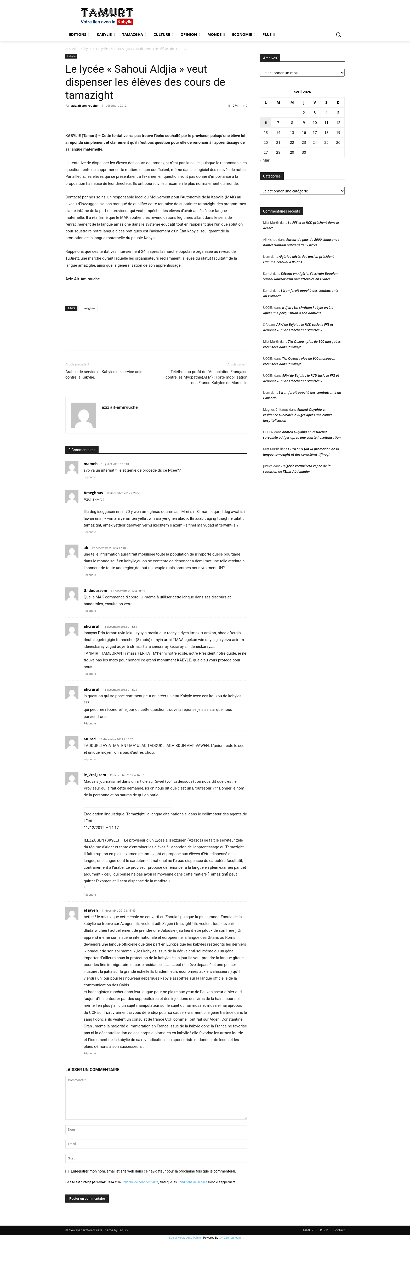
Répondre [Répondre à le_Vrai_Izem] (90, 929)
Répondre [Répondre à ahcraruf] (90, 708)
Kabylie (86, 49)
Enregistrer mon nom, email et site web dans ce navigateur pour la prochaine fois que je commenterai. (153, 1206)
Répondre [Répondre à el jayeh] (90, 1088)
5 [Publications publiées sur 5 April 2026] (338, 112)
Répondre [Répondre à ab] (90, 609)
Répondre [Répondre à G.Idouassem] (90, 645)
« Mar (265, 160)
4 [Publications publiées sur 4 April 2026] (326, 112)
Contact (339, 1264)
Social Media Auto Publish (186, 1272)
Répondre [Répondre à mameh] (90, 511)
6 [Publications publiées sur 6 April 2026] (266, 122)
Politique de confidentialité (140, 1217)
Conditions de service (192, 1217)
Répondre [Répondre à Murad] (90, 794)
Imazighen (88, 343)
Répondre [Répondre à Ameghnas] (90, 566)
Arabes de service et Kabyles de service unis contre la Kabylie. (103, 409)
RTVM (324, 1264)
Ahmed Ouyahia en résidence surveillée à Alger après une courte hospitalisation (297, 415)
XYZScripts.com (230, 1272)
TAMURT (309, 1264)
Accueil (70, 49)
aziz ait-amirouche (84, 105)
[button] (338, 34)
